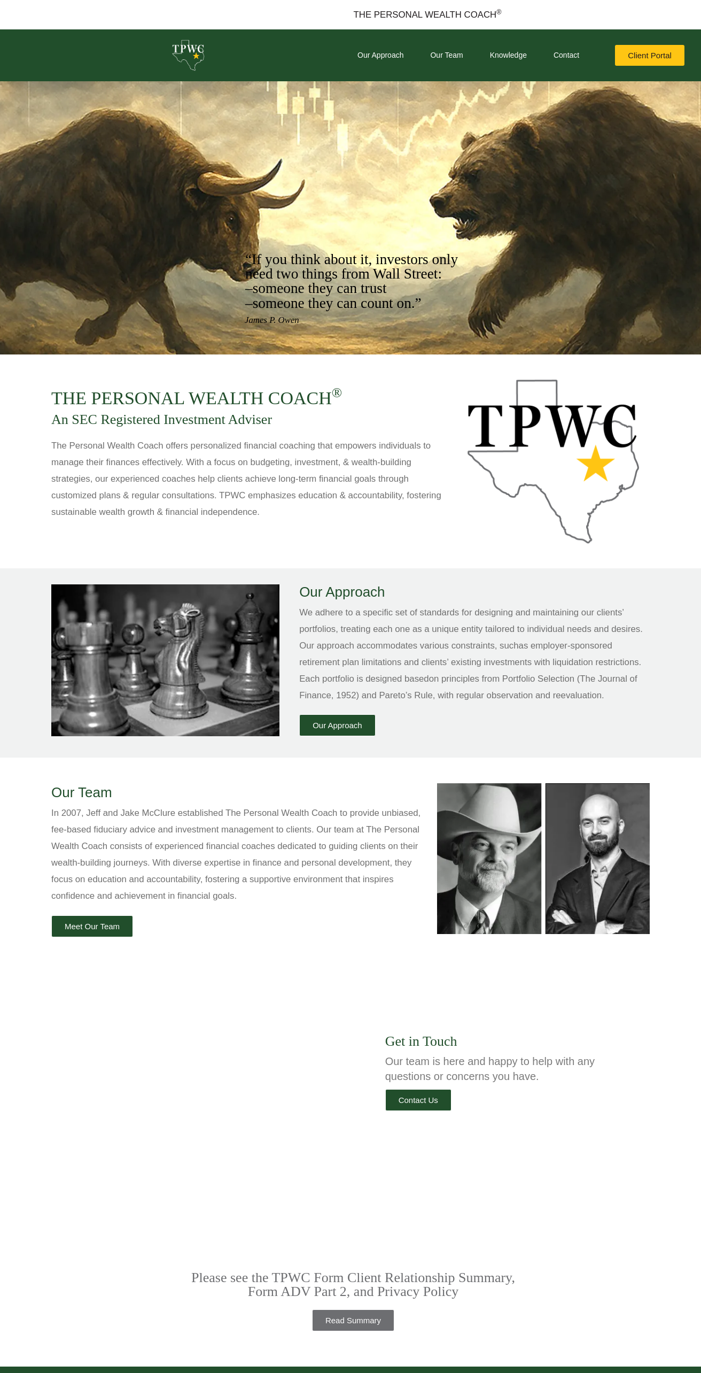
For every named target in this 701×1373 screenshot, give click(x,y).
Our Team (446, 55)
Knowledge (508, 55)
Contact (566, 55)
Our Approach (380, 55)
